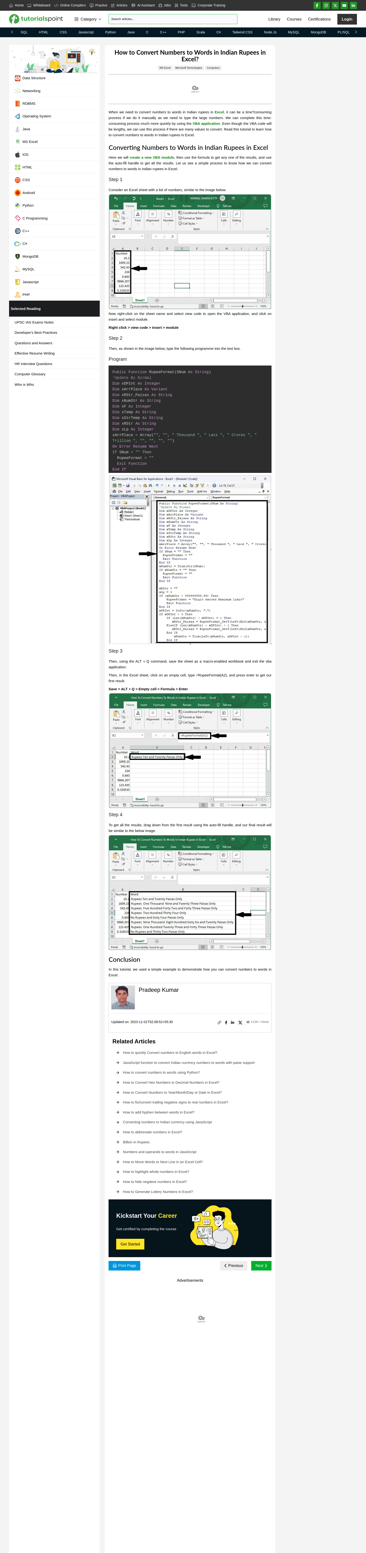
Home (16, 5)
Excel (219, 112)
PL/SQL (344, 32)
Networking (27, 90)
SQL (24, 32)
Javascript (86, 32)
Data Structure (30, 78)
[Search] (173, 19)
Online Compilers (70, 5)
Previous (233, 1266)
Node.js (270, 32)
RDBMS (24, 103)
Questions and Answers (33, 343)
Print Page (124, 1266)
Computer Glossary (30, 374)
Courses (294, 19)
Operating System (32, 116)
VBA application (206, 123)
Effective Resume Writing (35, 353)
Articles (119, 5)
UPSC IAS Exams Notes (34, 322)
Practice (98, 5)
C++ (163, 32)
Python (110, 32)
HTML (43, 32)
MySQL (293, 32)
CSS (63, 32)
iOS (21, 154)
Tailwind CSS (242, 32)
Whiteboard (38, 5)
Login (347, 19)
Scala (200, 32)
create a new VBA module (152, 157)
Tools (181, 5)
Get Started (130, 1244)
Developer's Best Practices (36, 332)
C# (218, 32)
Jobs (165, 5)
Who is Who (24, 384)
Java (131, 32)
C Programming (30, 218)
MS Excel (25, 142)
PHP (181, 32)
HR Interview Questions (33, 364)
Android (24, 192)
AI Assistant (143, 5)
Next (261, 1266)
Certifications (319, 19)
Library (274, 19)
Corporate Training (208, 5)
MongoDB (318, 32)
